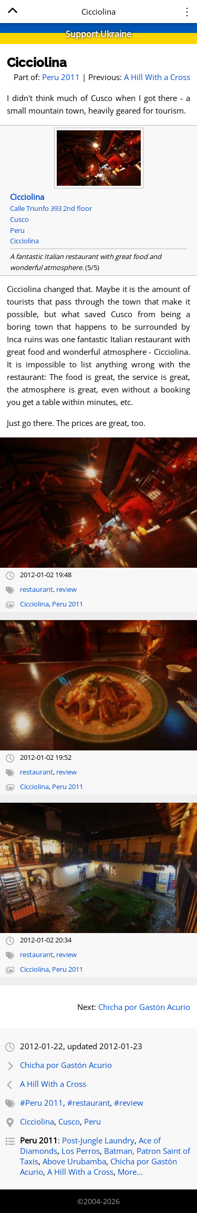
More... (130, 1171)
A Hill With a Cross (157, 77)
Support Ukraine (98, 34)
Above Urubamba (74, 1161)
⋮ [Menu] (187, 11)
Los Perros (80, 1150)
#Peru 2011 (41, 1102)
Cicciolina (37, 62)
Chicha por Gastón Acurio (144, 1007)
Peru (92, 1121)
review (66, 589)
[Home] (12, 12)
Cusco (69, 1121)
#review (128, 1102)
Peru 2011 (61, 77)
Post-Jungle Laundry (98, 1140)
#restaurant (88, 1102)
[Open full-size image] (98, 502)
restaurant (36, 589)
